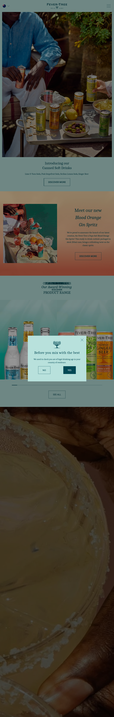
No (44, 370)
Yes (69, 370)
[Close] (82, 340)
